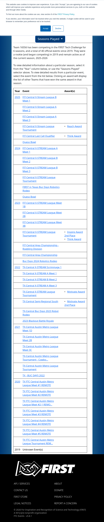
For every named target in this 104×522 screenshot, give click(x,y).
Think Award (74, 136)
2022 (17, 267)
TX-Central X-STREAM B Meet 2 (40, 279)
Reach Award (74, 126)
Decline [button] (58, 28)
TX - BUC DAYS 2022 (34, 375)
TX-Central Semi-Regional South (40, 301)
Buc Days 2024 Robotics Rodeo (40, 261)
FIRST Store (21, 496)
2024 (17, 148)
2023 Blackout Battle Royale (38, 321)
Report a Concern (65, 503)
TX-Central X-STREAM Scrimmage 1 (42, 267)
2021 (17, 327)
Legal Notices (22, 503)
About (58, 483)
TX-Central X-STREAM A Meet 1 (40, 273)
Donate (58, 490)
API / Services (22, 483)
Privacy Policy (66, 14)
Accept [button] (45, 28)
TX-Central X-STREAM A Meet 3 (40, 285)
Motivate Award (76, 291)
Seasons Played (49, 39)
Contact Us (21, 490)
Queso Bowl (29, 142)
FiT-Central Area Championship (40, 255)
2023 (17, 203)
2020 (17, 381)
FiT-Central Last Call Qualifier (39, 136)
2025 (17, 97)
